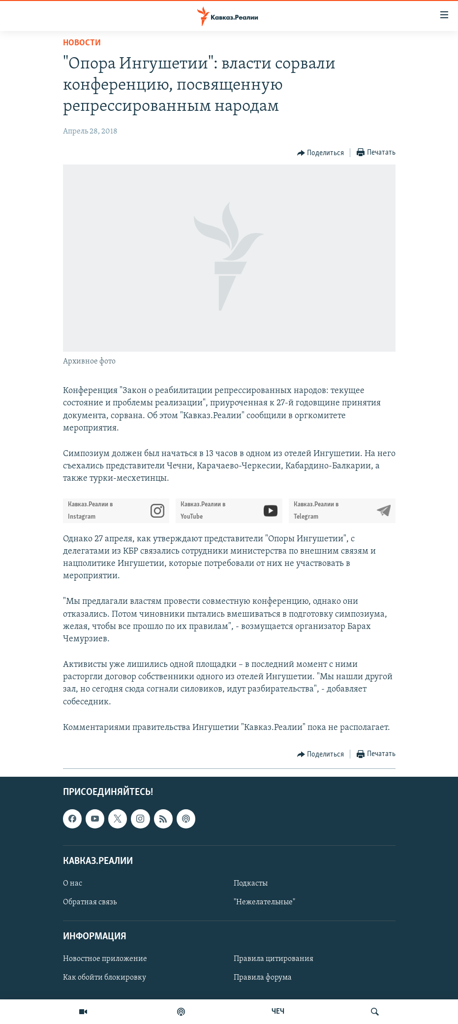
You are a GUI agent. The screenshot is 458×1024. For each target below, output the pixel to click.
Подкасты (251, 884)
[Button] (320, 153)
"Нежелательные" (264, 902)
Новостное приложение (105, 959)
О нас (72, 884)
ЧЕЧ (278, 1012)
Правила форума (263, 978)
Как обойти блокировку (104, 978)
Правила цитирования (273, 959)
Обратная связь (90, 902)
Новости (82, 43)
